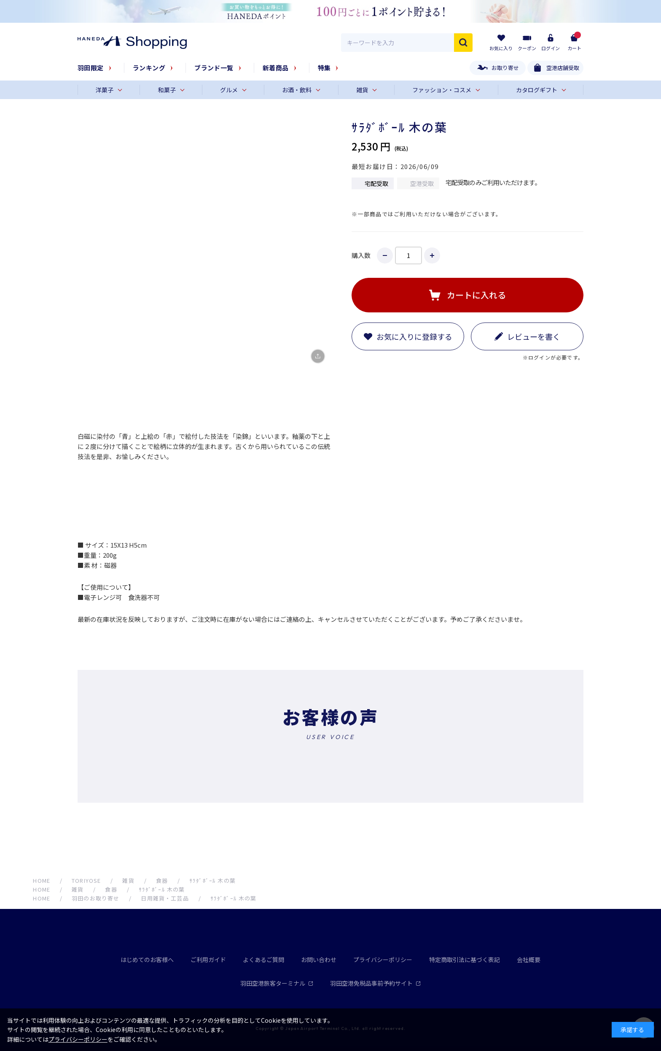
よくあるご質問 (263, 959)
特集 (324, 67)
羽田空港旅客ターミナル (276, 983)
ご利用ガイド (208, 959)
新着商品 (276, 67)
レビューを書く (533, 336)
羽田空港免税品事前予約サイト (375, 983)
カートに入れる (476, 295)
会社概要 (528, 959)
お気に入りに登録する (414, 336)
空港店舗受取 (562, 68)
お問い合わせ (318, 959)
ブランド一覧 (214, 67)
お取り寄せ (505, 68)
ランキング (149, 67)
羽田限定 (91, 67)
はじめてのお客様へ (147, 959)
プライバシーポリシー (382, 959)
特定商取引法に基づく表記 (464, 959)
